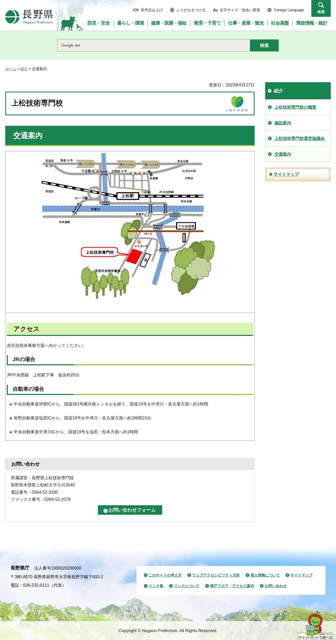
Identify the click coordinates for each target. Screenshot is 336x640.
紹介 (24, 69)
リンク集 (156, 586)
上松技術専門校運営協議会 (299, 138)
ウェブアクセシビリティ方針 (216, 575)
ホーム (10, 69)
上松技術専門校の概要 (295, 107)
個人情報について (265, 575)
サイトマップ (286, 174)
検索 (321, 12)
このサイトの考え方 (165, 575)
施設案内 (282, 123)
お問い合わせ (276, 586)
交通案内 (282, 154)
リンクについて (187, 586)
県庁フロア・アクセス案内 (232, 586)
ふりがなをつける (191, 10)
